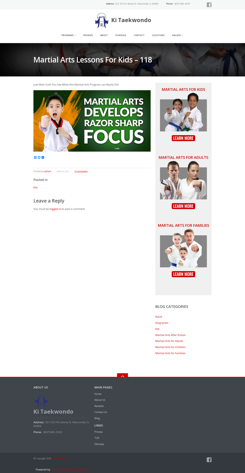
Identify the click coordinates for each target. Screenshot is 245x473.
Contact (139, 35)
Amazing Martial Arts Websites (69, 469)
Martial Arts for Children (170, 347)
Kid (35, 187)
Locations (158, 35)
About (104, 35)
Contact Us (100, 412)
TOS (96, 438)
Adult (158, 316)
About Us (99, 400)
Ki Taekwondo (59, 458)
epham (47, 171)
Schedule (120, 35)
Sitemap (99, 444)
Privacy (98, 432)
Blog (97, 418)
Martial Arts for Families (183, 225)
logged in (55, 209)
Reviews (88, 35)
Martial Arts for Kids (183, 89)
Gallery (176, 35)
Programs (68, 35)
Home (97, 394)
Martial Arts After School (170, 335)
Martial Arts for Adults (183, 157)
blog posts (161, 323)
